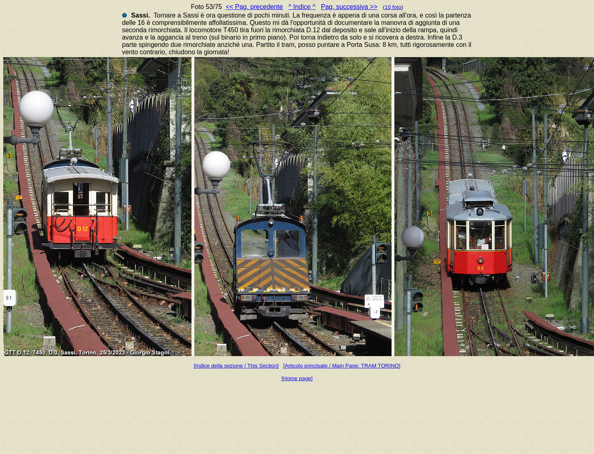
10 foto (393, 7)
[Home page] (297, 378)
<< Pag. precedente (254, 6)
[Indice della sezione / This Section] (236, 366)
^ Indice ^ (302, 6)
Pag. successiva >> (349, 6)
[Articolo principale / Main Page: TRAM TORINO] (341, 366)
